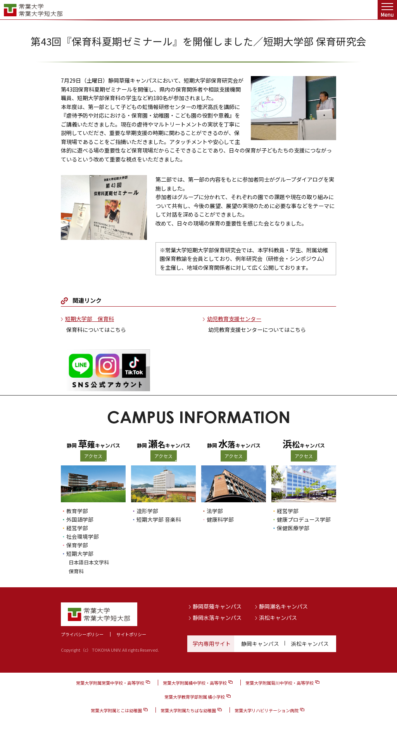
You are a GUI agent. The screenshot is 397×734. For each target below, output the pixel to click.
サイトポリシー (131, 633)
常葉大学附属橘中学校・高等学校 (195, 682)
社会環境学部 (82, 536)
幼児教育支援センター (234, 319)
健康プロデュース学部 (304, 519)
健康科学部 (220, 519)
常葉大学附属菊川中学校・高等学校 (279, 682)
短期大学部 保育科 (89, 319)
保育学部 (77, 545)
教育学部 (77, 511)
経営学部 (77, 528)
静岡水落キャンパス (217, 616)
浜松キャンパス (278, 616)
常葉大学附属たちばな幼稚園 (188, 709)
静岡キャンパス (260, 643)
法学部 (215, 511)
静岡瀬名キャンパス (283, 605)
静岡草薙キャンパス (217, 605)
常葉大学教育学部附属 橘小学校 (194, 696)
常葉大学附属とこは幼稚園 (116, 709)
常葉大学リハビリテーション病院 (267, 709)
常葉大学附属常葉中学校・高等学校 (110, 682)
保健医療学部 (293, 528)
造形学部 (147, 511)
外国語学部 (79, 519)
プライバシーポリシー (82, 633)
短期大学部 (79, 553)
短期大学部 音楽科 (158, 519)
